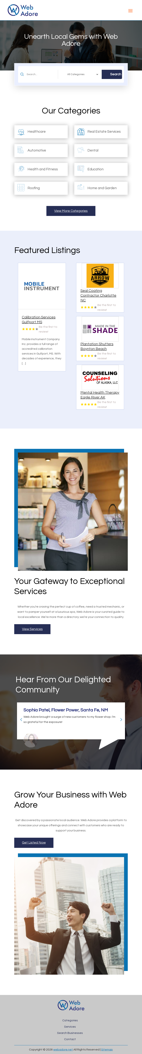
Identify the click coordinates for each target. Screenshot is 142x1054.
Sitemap (107, 1049)
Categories (70, 1020)
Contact (70, 1039)
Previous (20, 718)
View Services (32, 629)
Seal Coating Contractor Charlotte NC (98, 295)
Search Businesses (70, 1033)
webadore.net (63, 1049)
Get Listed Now (34, 842)
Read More (59, 367)
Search (115, 74)
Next (119, 718)
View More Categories (71, 211)
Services (70, 1026)
